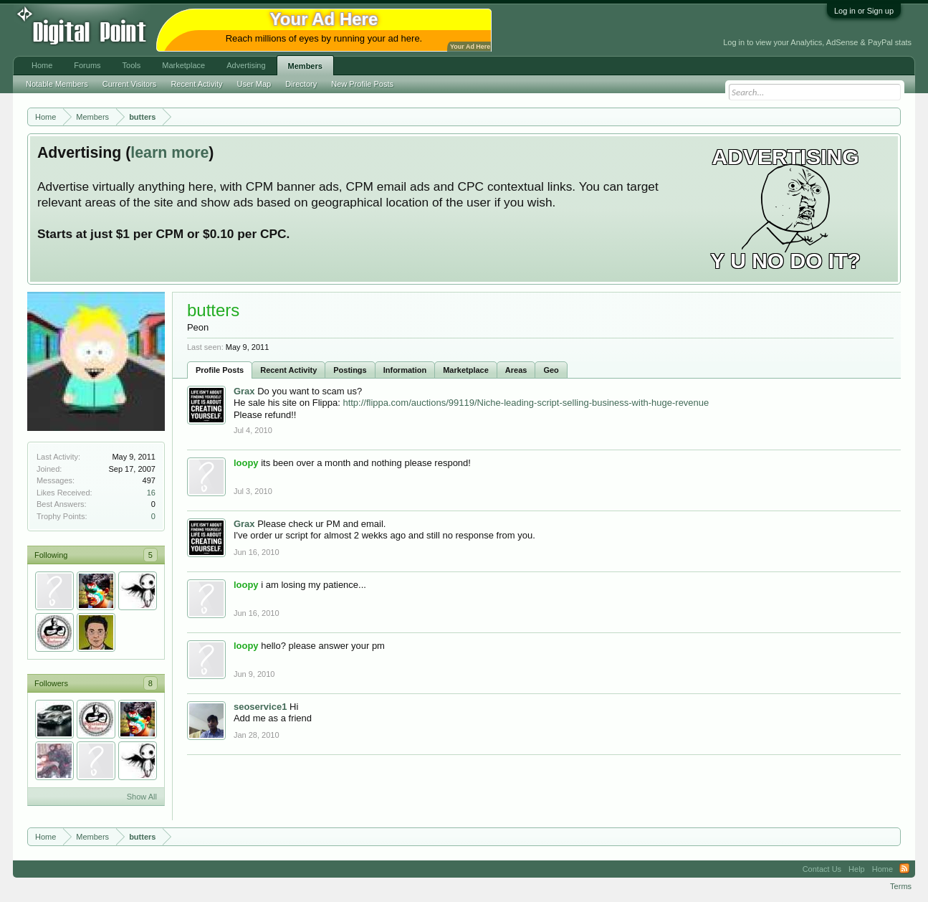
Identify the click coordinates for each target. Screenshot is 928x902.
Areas (516, 370)
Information (405, 370)
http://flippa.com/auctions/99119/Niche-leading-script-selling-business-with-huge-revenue (526, 402)
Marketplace (466, 370)
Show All (142, 796)
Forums (87, 65)
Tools (132, 65)
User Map (254, 84)
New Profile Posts (362, 84)
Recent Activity (288, 370)
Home (42, 65)
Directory (301, 84)
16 (151, 492)
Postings (349, 370)
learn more (169, 152)
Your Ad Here (470, 46)
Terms (901, 886)
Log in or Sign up (864, 10)
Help (856, 869)
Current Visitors (129, 84)
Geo (550, 370)
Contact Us (822, 869)
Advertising (245, 65)
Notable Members (57, 84)
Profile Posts (220, 370)
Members (305, 66)
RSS (904, 869)
